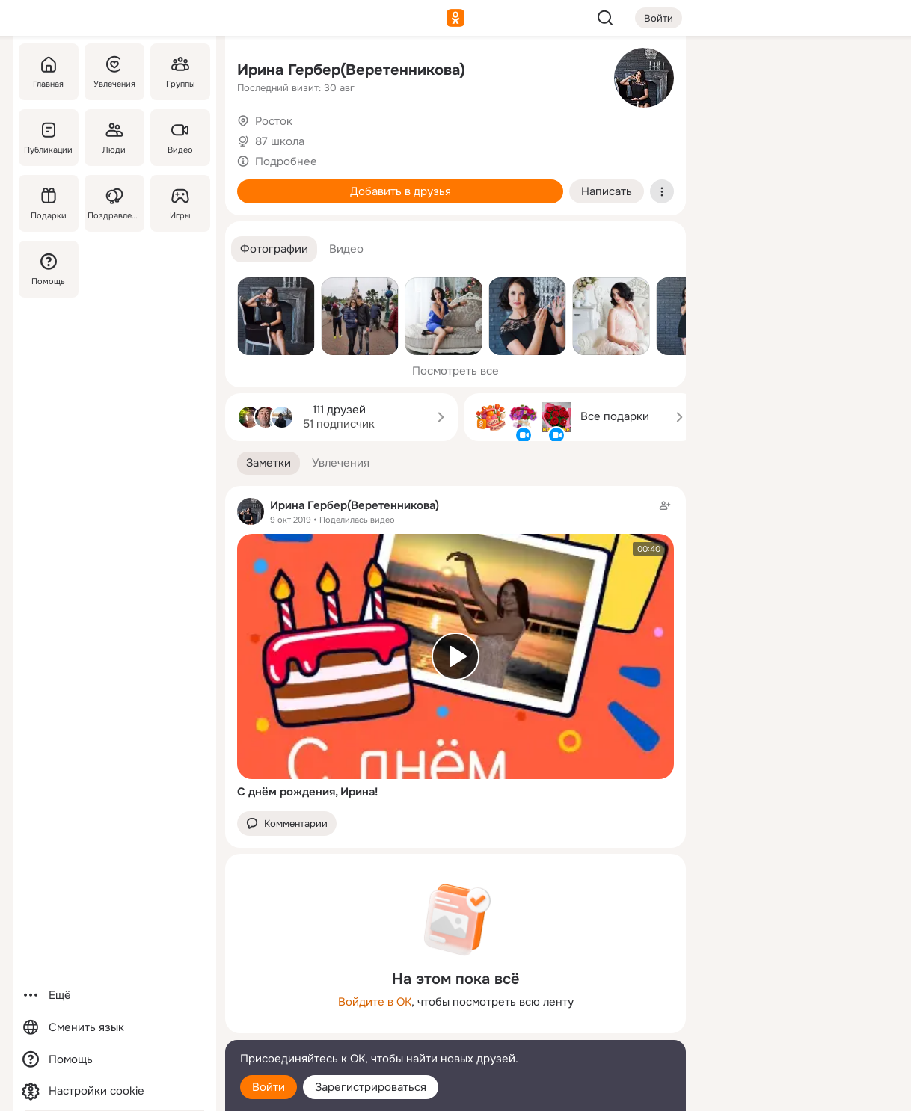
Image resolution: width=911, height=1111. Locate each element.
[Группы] (180, 72)
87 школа (279, 141)
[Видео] (180, 137)
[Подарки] (49, 203)
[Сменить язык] (114, 1028)
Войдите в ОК (374, 1001)
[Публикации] (49, 137)
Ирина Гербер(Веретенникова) (351, 70)
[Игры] (180, 203)
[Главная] (49, 72)
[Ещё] (114, 995)
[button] (274, 249)
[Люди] (114, 137)
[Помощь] (49, 269)
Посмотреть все (455, 370)
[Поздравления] (114, 203)
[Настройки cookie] (114, 1091)
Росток (273, 121)
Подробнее (286, 161)
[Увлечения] (114, 72)
